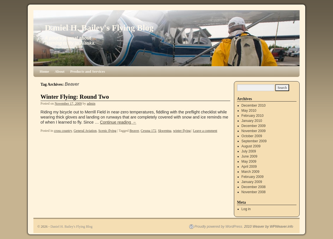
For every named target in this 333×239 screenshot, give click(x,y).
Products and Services (87, 71)
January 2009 (252, 182)
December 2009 (254, 126)
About (60, 71)
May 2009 (249, 161)
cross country (63, 131)
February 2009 (253, 177)
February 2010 (253, 116)
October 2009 (252, 136)
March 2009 (250, 172)
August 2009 (251, 146)
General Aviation (85, 131)
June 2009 (249, 156)
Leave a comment (205, 131)
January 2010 (252, 121)
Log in (246, 209)
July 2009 (249, 151)
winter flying (182, 131)
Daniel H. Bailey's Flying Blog (99, 27)
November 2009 (254, 131)
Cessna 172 (148, 131)
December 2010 (254, 105)
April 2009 (249, 167)
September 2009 (254, 141)
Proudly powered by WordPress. (219, 227)
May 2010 (249, 111)
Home (44, 71)
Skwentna (164, 131)
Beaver (134, 131)
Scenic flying (107, 131)
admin (91, 103)
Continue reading (118, 122)
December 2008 (254, 187)
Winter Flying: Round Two (74, 96)
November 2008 (254, 192)
